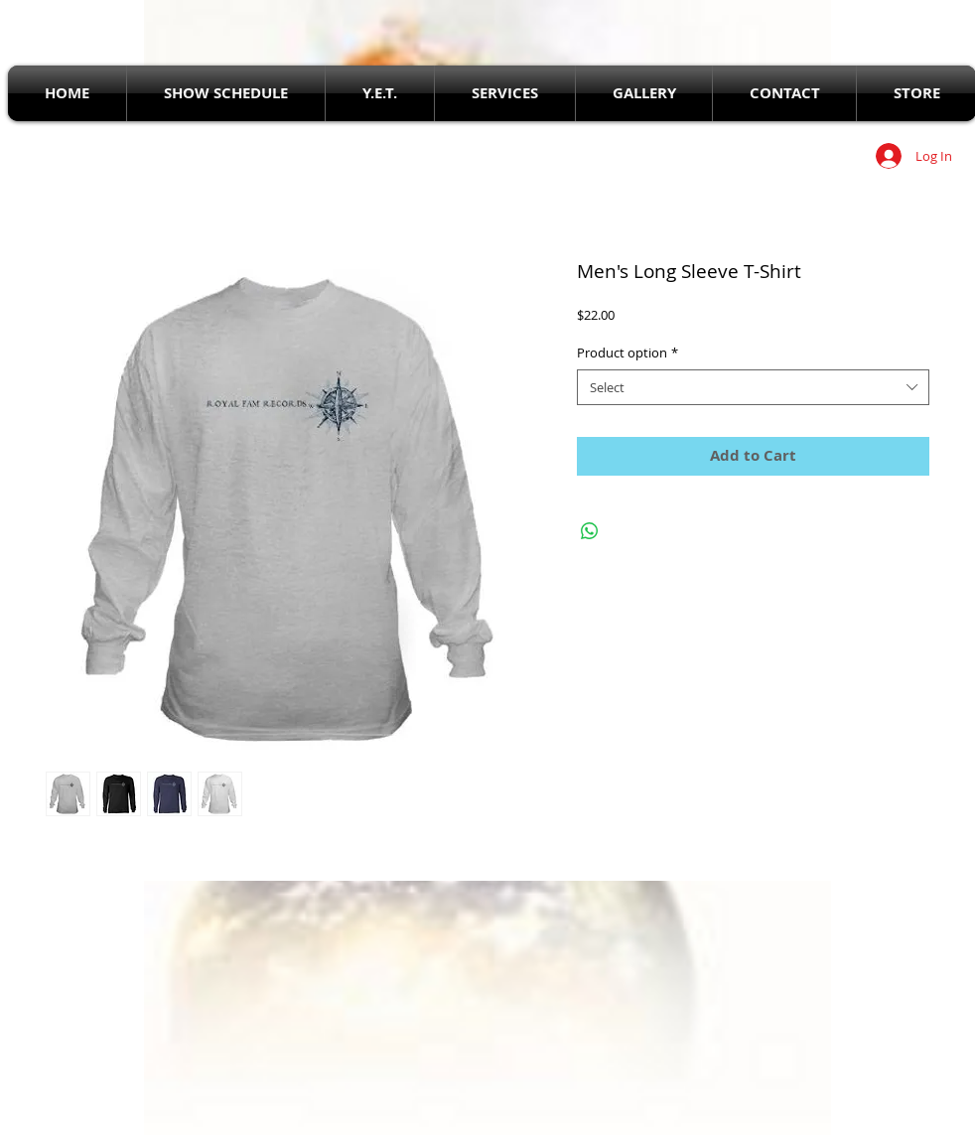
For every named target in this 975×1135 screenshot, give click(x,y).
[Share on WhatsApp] (590, 531)
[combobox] (753, 387)
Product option (627, 352)
